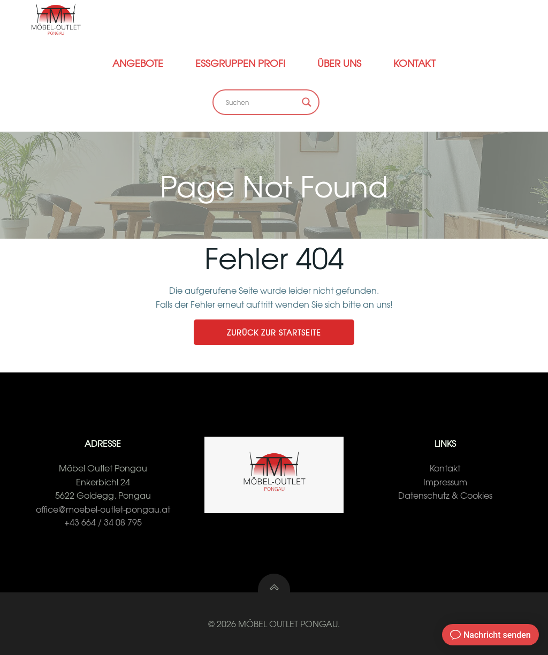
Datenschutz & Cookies (445, 495)
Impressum (445, 481)
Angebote (137, 63)
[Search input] (261, 102)
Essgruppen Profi (240, 63)
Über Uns (339, 63)
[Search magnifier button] (306, 102)
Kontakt (414, 63)
